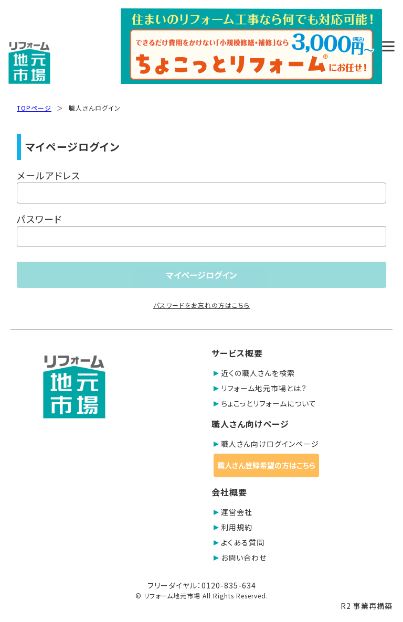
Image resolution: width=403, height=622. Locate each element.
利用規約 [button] (233, 527)
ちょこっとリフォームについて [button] (265, 403)
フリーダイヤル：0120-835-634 (201, 585)
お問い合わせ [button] (240, 557)
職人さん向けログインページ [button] (266, 443)
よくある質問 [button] (239, 542)
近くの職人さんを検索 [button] (254, 373)
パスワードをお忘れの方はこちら (201, 305)
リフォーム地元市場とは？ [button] (260, 388)
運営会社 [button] (233, 512)
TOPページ (34, 107)
